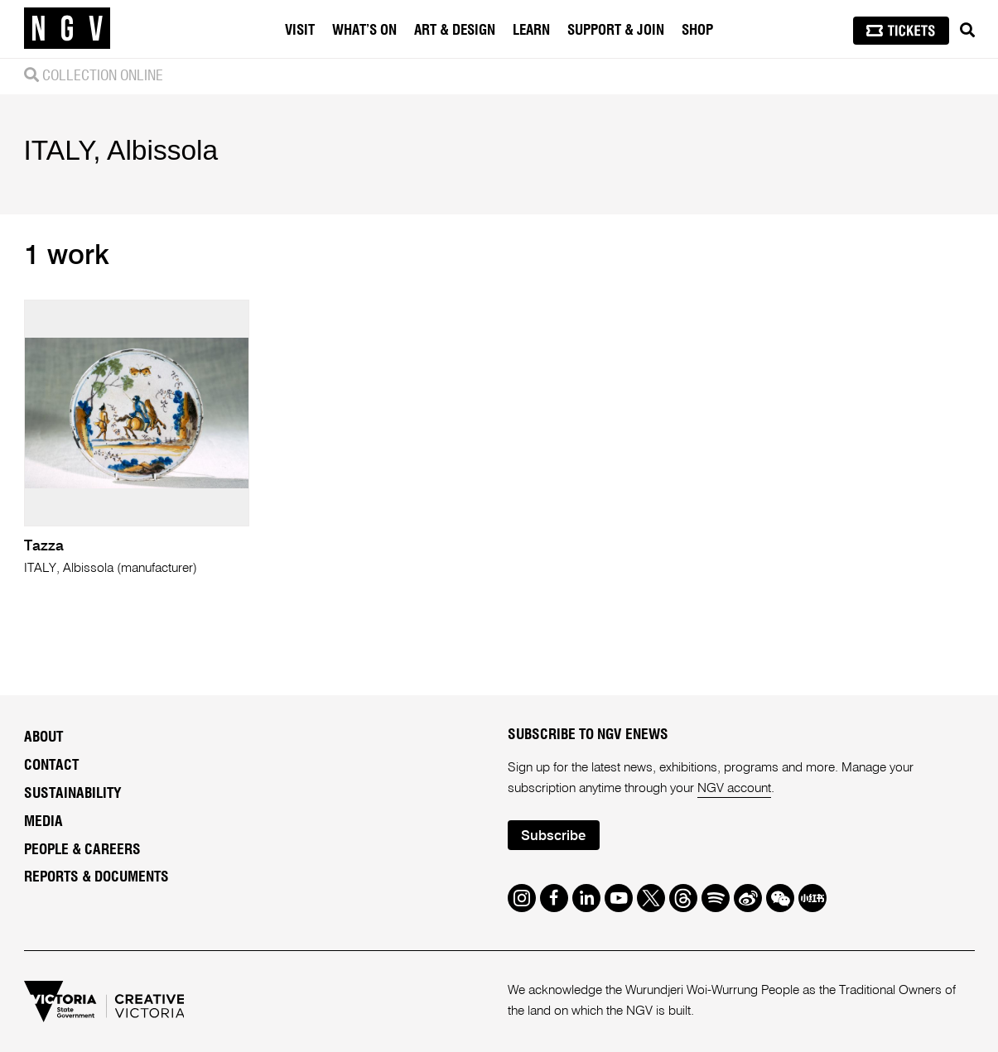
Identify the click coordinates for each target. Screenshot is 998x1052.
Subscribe (553, 836)
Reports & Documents (96, 877)
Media (43, 821)
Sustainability (73, 793)
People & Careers (82, 850)
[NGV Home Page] (67, 29)
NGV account (734, 788)
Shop (697, 30)
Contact (51, 765)
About (43, 737)
